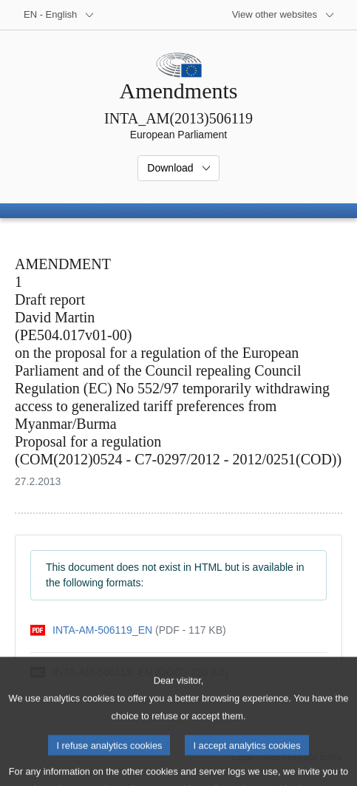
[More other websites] (283, 15)
